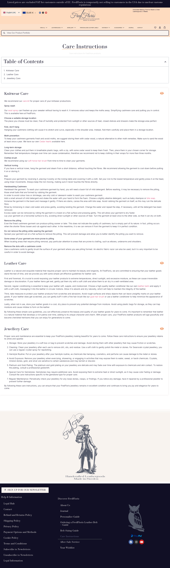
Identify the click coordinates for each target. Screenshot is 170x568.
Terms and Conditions (15, 543)
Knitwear (106, 27)
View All (43, 27)
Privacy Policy (11, 526)
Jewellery (71, 27)
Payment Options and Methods (20, 532)
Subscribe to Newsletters (17, 549)
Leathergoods (57, 27)
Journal (131, 27)
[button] (165, 62)
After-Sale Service (70, 542)
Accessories (119, 27)
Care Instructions (69, 536)
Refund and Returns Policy (18, 515)
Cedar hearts (45, 141)
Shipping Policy (12, 520)
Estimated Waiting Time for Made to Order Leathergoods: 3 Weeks (146, 10)
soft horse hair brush (37, 161)
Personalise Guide (70, 516)
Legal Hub (9, 503)
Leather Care (12, 74)
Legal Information (13, 560)
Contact (140, 27)
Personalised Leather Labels (89, 27)
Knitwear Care (12, 70)
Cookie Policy (11, 538)
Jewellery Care (13, 78)
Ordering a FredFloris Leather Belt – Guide (79, 523)
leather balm (143, 286)
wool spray (13, 110)
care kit (26, 101)
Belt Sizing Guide (69, 530)
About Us (65, 505)
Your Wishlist (67, 548)
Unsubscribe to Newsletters (18, 555)
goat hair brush (97, 296)
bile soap (151, 198)
